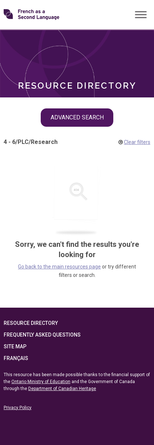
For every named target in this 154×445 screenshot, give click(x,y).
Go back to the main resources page (59, 267)
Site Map (15, 346)
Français (16, 358)
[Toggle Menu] (141, 14)
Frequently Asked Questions (42, 335)
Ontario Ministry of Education (40, 381)
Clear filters (137, 142)
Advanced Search (77, 117)
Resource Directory (31, 323)
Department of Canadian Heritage (62, 388)
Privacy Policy (18, 407)
